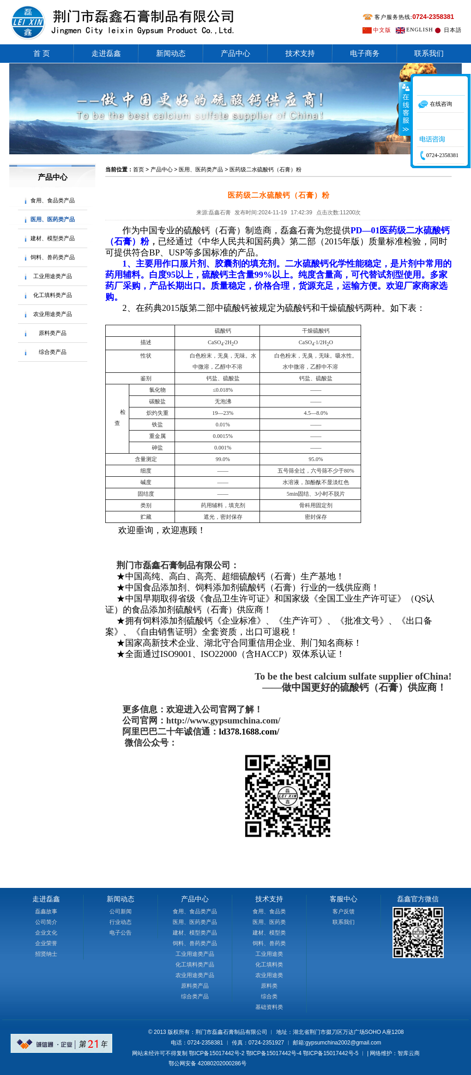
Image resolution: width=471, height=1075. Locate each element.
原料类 (269, 986)
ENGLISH (419, 29)
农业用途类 (269, 975)
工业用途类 (269, 954)
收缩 (405, 108)
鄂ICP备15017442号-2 (216, 1053)
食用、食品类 (269, 911)
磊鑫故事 (46, 911)
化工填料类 (269, 964)
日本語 (453, 30)
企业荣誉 (46, 943)
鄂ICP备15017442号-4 (274, 1053)
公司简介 (46, 922)
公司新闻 (120, 911)
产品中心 (235, 53)
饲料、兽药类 (269, 943)
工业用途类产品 (52, 276)
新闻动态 (171, 53)
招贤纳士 (46, 954)
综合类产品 (52, 352)
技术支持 (300, 53)
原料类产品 (52, 333)
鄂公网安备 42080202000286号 (208, 1063)
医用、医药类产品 (52, 219)
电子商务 (365, 53)
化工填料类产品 (52, 295)
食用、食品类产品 (52, 200)
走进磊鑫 (106, 53)
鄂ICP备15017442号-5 (330, 1053)
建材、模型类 (269, 932)
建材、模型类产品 (52, 238)
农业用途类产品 (52, 314)
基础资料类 (269, 1007)
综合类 (269, 996)
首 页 (41, 53)
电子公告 (120, 932)
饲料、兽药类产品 (52, 257)
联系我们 (429, 53)
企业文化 (46, 932)
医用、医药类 (269, 922)
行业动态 (120, 922)
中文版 (382, 30)
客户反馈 (343, 911)
